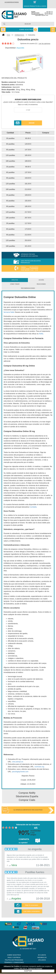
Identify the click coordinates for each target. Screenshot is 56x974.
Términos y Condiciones (14, 962)
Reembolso (42, 957)
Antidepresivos (19, 35)
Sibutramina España (27, 796)
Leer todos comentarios (31, 911)
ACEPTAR (28, 971)
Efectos (15, 280)
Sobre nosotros (26, 29)
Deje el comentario (31, 905)
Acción (41, 280)
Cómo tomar (14, 284)
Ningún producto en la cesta (35, 6)
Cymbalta (33, 507)
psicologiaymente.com (20, 772)
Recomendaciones (28, 288)
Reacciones (41, 284)
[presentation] (28, 116)
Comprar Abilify (27, 792)
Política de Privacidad (14, 960)
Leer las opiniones (44, 43)
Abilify (41, 334)
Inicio (8, 35)
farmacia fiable (9, 312)
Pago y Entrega (14, 957)
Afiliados (42, 960)
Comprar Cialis (27, 800)
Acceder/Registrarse (12, 2)
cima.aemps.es (17, 762)
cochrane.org (39, 767)
